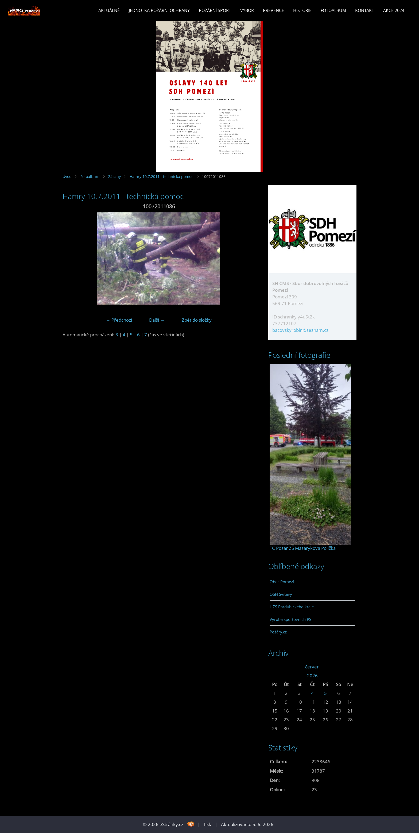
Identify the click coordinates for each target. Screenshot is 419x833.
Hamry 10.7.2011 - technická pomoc (161, 176)
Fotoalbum (333, 10)
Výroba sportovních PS (290, 619)
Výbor (247, 10)
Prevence (273, 10)
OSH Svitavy (281, 594)
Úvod (67, 176)
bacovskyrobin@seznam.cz (300, 330)
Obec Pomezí (282, 581)
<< (274, 667)
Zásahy (114, 176)
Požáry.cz (278, 632)
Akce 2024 (393, 10)
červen (312, 667)
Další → (157, 320)
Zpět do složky (197, 320)
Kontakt (364, 10)
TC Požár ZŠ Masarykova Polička (303, 548)
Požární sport (215, 10)
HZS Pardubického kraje (292, 606)
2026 (312, 675)
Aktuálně (109, 10)
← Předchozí (119, 320)
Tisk (207, 824)
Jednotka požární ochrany (159, 10)
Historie (302, 10)
